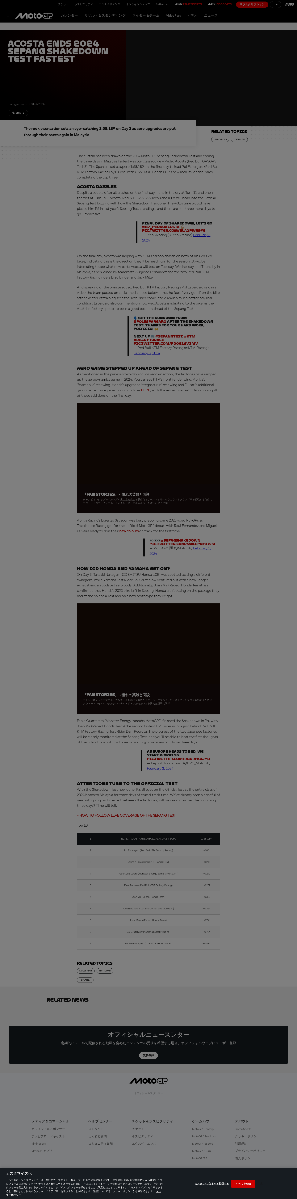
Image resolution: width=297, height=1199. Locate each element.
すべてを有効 (243, 1183)
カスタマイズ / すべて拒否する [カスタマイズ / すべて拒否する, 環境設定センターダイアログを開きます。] (212, 1183)
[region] (148, 1183)
